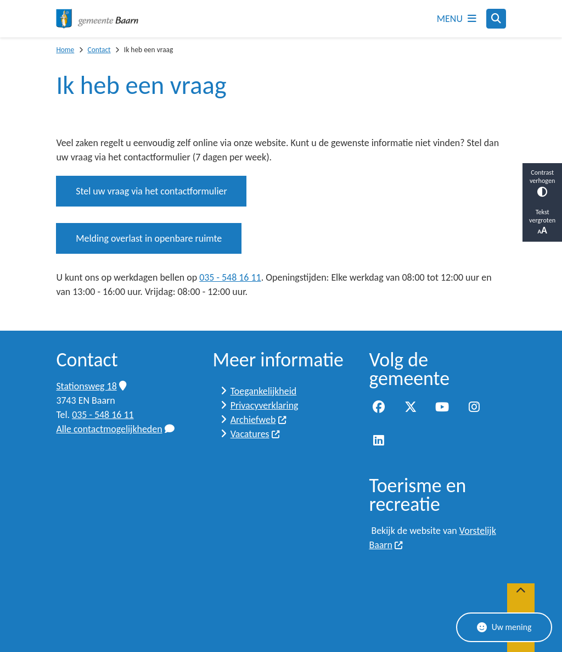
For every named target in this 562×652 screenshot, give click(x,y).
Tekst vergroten (542, 222)
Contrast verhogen (542, 182)
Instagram (474, 407)
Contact (98, 49)
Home (65, 49)
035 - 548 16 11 (230, 277)
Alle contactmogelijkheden (115, 429)
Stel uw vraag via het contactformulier (151, 191)
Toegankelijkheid (264, 391)
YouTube (442, 407)
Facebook (379, 407)
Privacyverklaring (265, 405)
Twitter (410, 407)
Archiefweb (259, 420)
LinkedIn (379, 441)
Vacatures (255, 434)
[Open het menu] (456, 18)
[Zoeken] (496, 18)
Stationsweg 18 (91, 386)
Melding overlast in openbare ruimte (149, 238)
